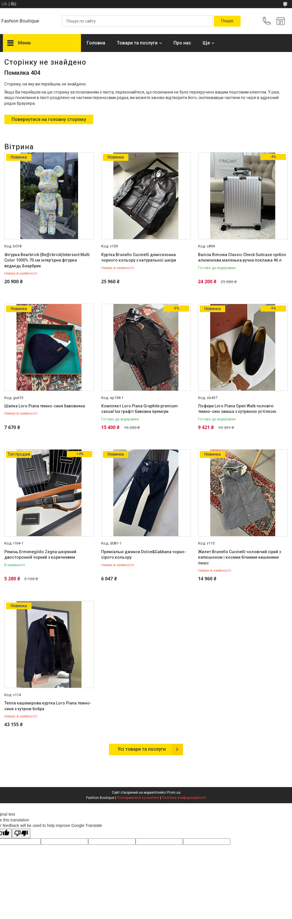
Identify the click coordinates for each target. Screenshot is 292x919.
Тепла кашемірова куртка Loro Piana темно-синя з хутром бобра (47, 706)
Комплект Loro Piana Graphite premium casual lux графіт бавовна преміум (139, 409)
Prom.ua (173, 793)
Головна (96, 43)
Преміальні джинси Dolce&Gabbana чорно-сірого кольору (143, 554)
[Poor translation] (21, 834)
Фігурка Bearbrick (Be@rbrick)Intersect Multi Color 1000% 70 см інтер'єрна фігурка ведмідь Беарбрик (47, 260)
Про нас (182, 43)
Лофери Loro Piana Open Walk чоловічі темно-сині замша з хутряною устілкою (237, 409)
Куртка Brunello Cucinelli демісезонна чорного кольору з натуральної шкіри (138, 257)
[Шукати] (227, 21)
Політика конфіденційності (184, 798)
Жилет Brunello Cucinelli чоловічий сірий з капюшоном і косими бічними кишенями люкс (239, 557)
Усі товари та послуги (142, 749)
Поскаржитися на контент (138, 798)
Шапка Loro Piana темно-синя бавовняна (44, 406)
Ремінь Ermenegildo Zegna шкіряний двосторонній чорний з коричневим (40, 554)
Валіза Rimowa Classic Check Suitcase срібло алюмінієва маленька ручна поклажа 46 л (242, 257)
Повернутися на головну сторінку (49, 119)
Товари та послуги (137, 43)
